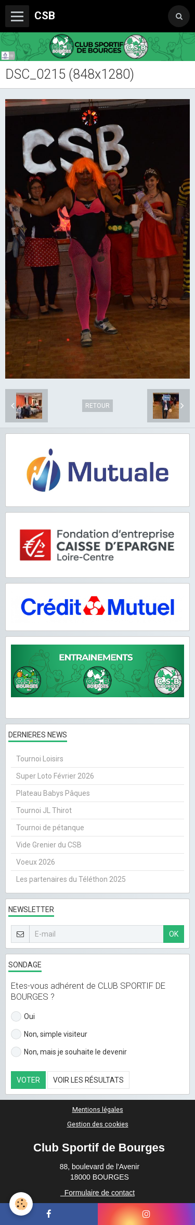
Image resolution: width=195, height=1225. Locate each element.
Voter (28, 1080)
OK (173, 934)
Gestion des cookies (97, 1124)
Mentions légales (97, 1109)
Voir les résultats (88, 1080)
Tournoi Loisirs (39, 759)
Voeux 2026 (35, 862)
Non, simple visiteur (49, 1034)
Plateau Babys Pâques (53, 793)
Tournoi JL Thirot (44, 810)
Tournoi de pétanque (50, 827)
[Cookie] (21, 1204)
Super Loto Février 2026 (55, 776)
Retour (97, 405)
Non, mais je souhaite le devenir (69, 1052)
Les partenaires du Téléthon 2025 (71, 879)
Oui (23, 1016)
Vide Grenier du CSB (49, 845)
